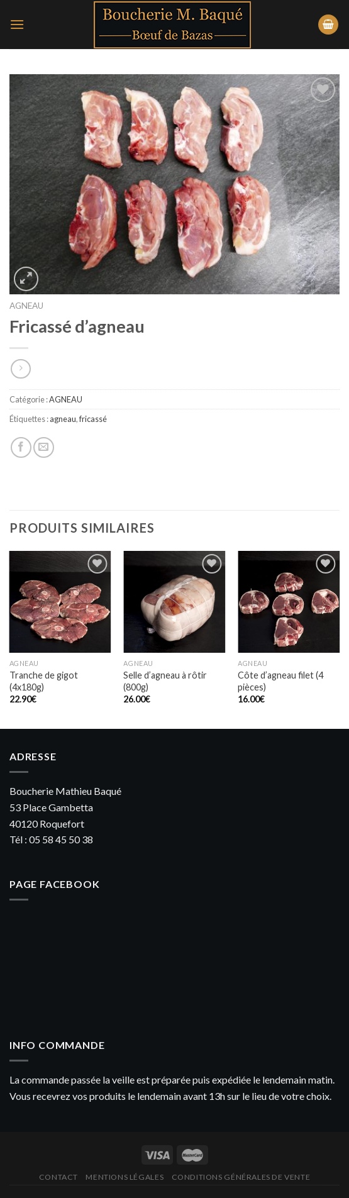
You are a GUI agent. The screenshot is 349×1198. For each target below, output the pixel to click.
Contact (58, 1177)
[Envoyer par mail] (43, 447)
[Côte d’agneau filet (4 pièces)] (289, 602)
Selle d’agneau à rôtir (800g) (165, 681)
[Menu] (17, 24)
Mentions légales (124, 1177)
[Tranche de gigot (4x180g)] (60, 602)
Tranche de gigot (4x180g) (43, 681)
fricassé (93, 419)
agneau (63, 419)
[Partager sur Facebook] (21, 447)
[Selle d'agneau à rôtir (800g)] (174, 602)
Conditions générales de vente (241, 1177)
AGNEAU (26, 306)
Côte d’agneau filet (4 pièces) (280, 681)
